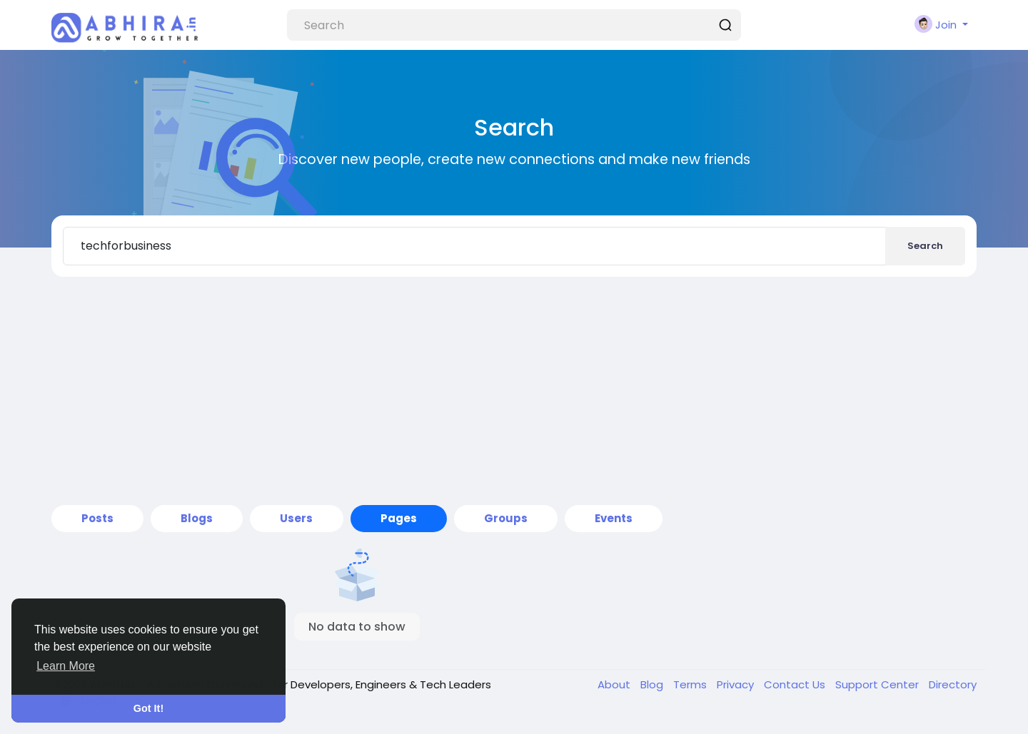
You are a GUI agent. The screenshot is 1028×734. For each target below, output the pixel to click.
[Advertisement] (514, 391)
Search (925, 246)
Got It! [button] (148, 708)
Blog (653, 684)
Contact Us (796, 684)
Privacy (737, 684)
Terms (691, 684)
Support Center (878, 684)
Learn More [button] (65, 666)
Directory (953, 684)
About (615, 684)
